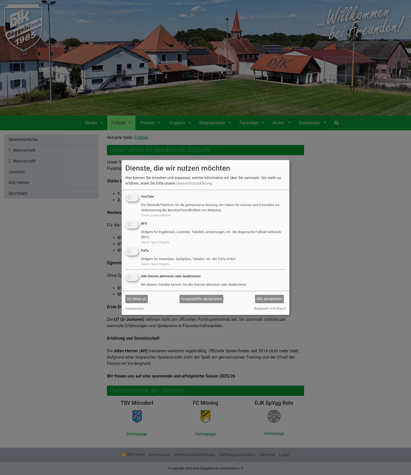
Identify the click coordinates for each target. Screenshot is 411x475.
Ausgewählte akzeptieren (201, 299)
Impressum (134, 308)
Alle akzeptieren (270, 299)
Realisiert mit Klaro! (270, 308)
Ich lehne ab (137, 299)
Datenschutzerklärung (194, 183)
